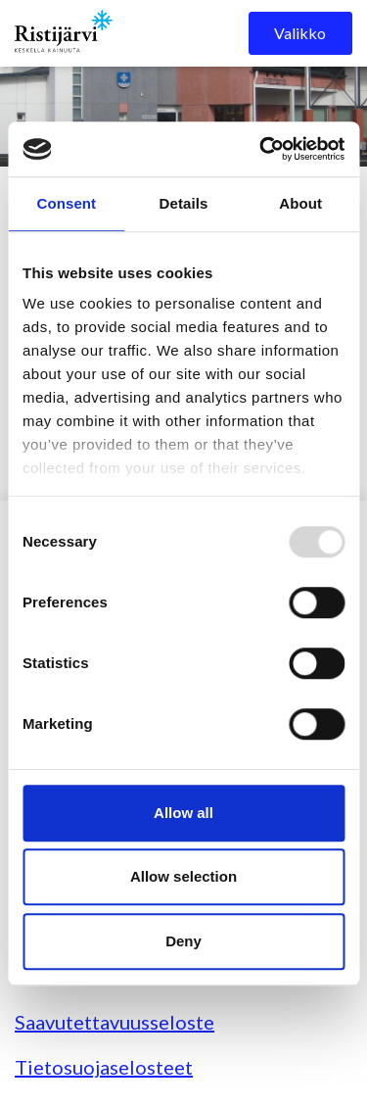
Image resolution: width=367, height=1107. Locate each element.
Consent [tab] (66, 203)
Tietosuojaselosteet (104, 1067)
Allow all (183, 812)
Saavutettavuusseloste (114, 1022)
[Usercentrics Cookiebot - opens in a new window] (261, 149)
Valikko (300, 33)
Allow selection (183, 876)
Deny (183, 941)
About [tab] (300, 203)
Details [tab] (184, 203)
